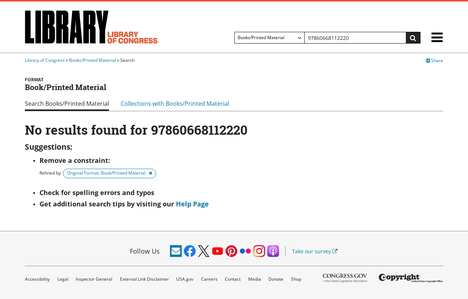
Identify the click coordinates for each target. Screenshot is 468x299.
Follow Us (145, 251)
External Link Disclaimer (144, 279)
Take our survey (314, 251)
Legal (62, 279)
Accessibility (37, 279)
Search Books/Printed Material (67, 104)
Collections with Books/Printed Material (175, 104)
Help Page (192, 203)
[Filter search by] (269, 37)
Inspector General (94, 279)
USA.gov (184, 279)
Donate (275, 279)
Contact (233, 279)
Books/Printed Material (92, 60)
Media (254, 279)
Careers (209, 279)
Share (434, 60)
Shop (296, 279)
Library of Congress (45, 60)
